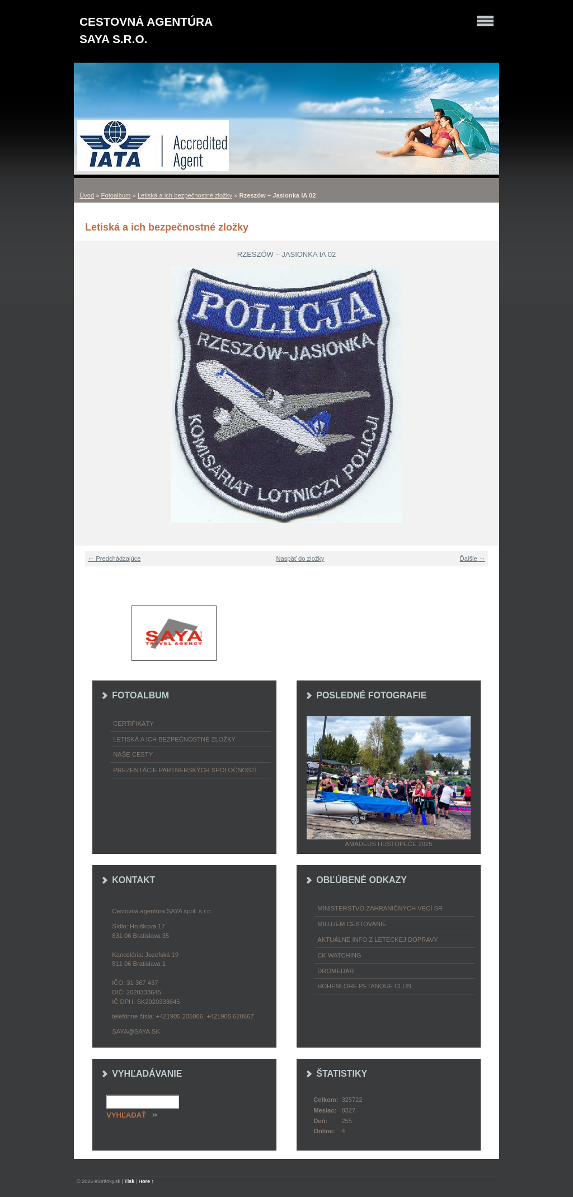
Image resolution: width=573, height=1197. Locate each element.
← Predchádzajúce (114, 558)
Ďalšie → (472, 558)
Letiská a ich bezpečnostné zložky (185, 195)
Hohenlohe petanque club (364, 986)
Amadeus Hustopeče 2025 (389, 844)
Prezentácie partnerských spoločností (184, 770)
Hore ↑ (146, 1181)
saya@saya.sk (136, 1031)
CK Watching (339, 955)
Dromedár (335, 971)
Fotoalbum (116, 195)
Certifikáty (133, 723)
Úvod (86, 195)
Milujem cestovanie (351, 924)
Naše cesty (133, 754)
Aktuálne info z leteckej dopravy (377, 939)
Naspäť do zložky (300, 558)
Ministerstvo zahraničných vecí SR (380, 908)
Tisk (129, 1181)
